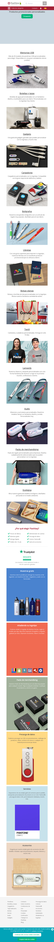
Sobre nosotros (25, 904)
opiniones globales (27, 564)
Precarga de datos (41, 901)
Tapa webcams (11, 908)
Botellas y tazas (12, 904)
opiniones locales (30, 562)
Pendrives (10, 901)
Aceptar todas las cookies (27, 939)
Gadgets (9, 918)
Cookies (23, 913)
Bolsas (9, 911)
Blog (22, 922)
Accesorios (39, 908)
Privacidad (24, 911)
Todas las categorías (15, 8)
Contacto (34, 8)
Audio (9, 915)
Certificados (24, 915)
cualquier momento (37, 931)
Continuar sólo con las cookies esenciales (27, 935)
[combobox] (33, 3)
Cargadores (10, 906)
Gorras (9, 913)
